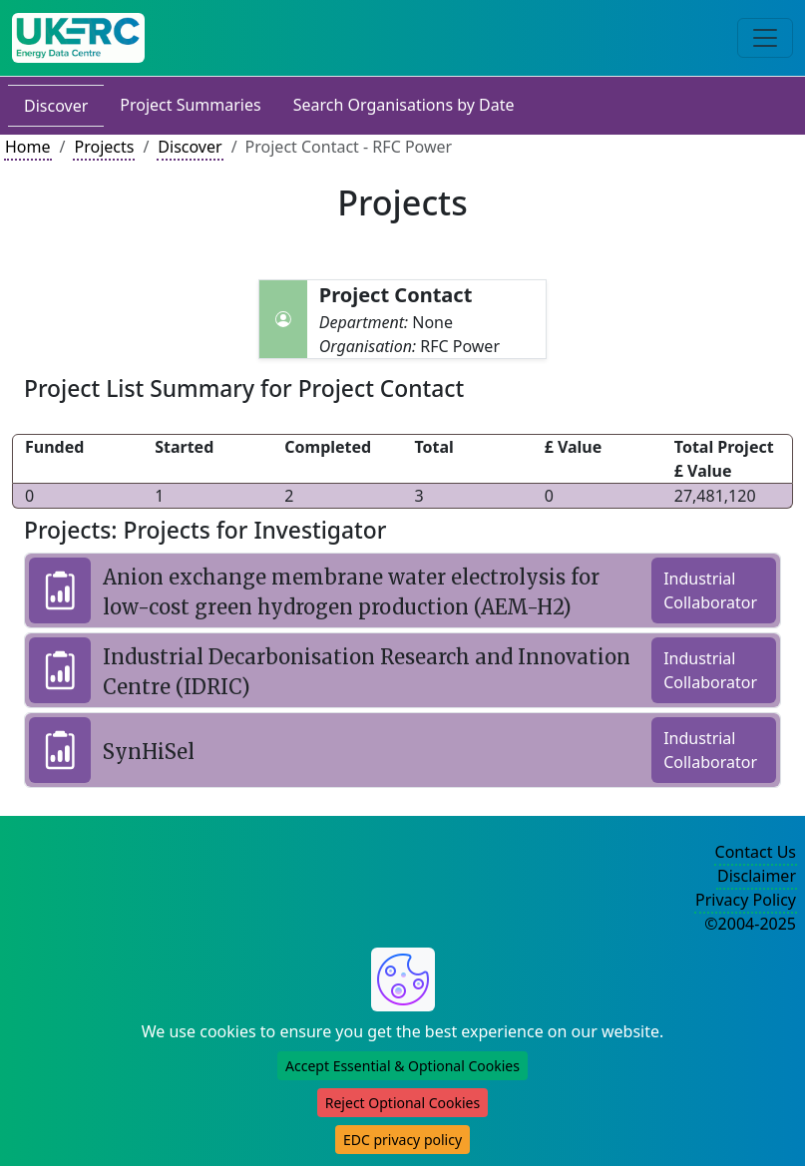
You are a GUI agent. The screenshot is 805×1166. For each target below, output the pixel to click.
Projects (104, 147)
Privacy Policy (745, 900)
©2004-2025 (750, 924)
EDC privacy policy (402, 1139)
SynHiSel (149, 751)
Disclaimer (756, 876)
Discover (56, 106)
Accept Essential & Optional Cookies (402, 1065)
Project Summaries (190, 105)
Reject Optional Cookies (402, 1102)
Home (28, 147)
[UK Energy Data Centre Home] (78, 38)
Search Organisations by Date (404, 105)
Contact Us (755, 852)
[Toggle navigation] (765, 38)
